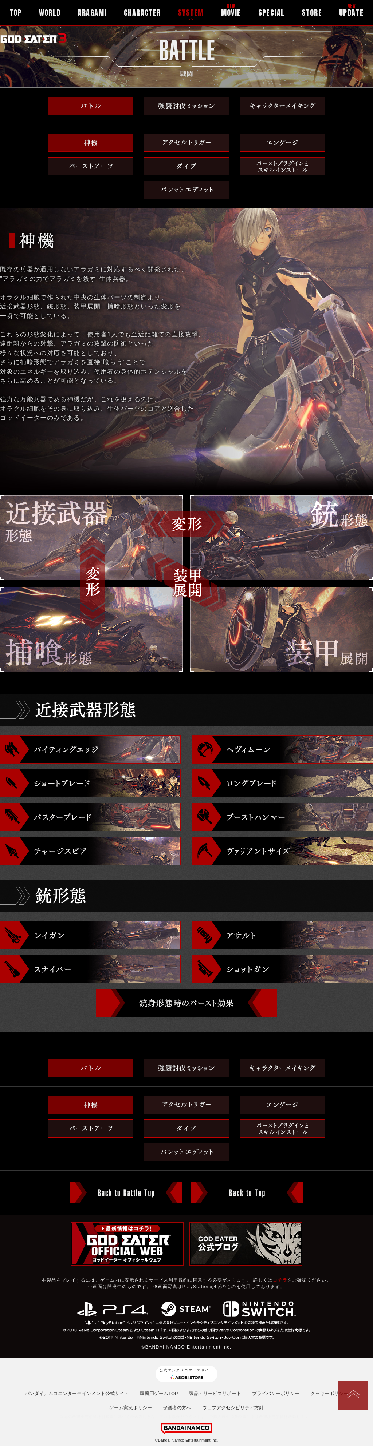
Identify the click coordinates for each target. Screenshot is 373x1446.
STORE (312, 12)
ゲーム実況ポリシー (130, 1407)
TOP (15, 12)
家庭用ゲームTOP (159, 1393)
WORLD (50, 12)
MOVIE (231, 12)
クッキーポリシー (329, 1393)
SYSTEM (191, 12)
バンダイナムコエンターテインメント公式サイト (77, 1393)
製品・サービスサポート (215, 1393)
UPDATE (351, 12)
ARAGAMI (92, 12)
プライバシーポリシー (275, 1393)
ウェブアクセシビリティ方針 (233, 1407)
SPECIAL (271, 12)
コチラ (280, 1280)
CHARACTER (142, 12)
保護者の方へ (177, 1407)
